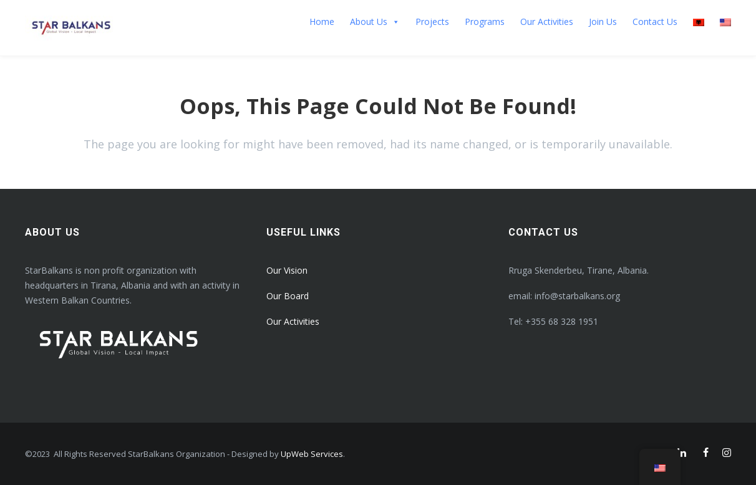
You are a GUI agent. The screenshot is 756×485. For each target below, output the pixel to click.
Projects (432, 21)
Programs (485, 21)
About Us (375, 22)
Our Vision (287, 270)
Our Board (287, 296)
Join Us (603, 21)
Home (321, 21)
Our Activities (546, 21)
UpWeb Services (312, 453)
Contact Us (654, 21)
